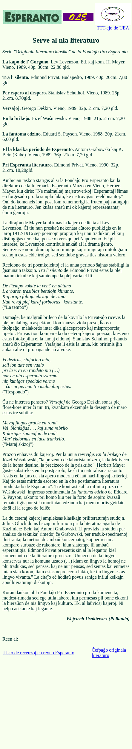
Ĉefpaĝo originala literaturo (109, 652)
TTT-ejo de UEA (113, 25)
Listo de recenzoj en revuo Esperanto (38, 652)
